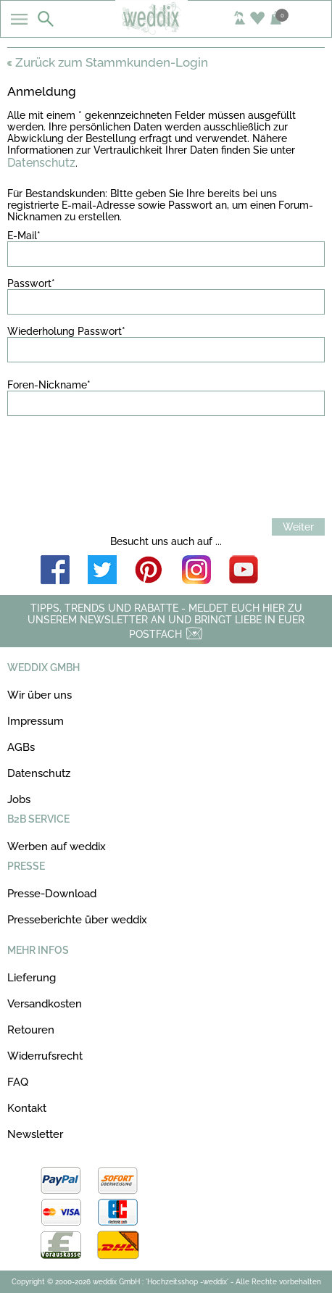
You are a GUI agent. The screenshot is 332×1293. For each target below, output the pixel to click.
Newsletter (35, 1134)
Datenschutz (41, 163)
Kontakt (26, 1108)
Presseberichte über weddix (77, 919)
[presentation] (117, 461)
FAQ (17, 1082)
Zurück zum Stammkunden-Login (107, 62)
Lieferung (31, 977)
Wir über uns (39, 695)
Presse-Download (51, 893)
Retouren (30, 1029)
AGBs (21, 747)
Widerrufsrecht (45, 1056)
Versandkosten (44, 1003)
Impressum (35, 721)
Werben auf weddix (56, 846)
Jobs (18, 799)
